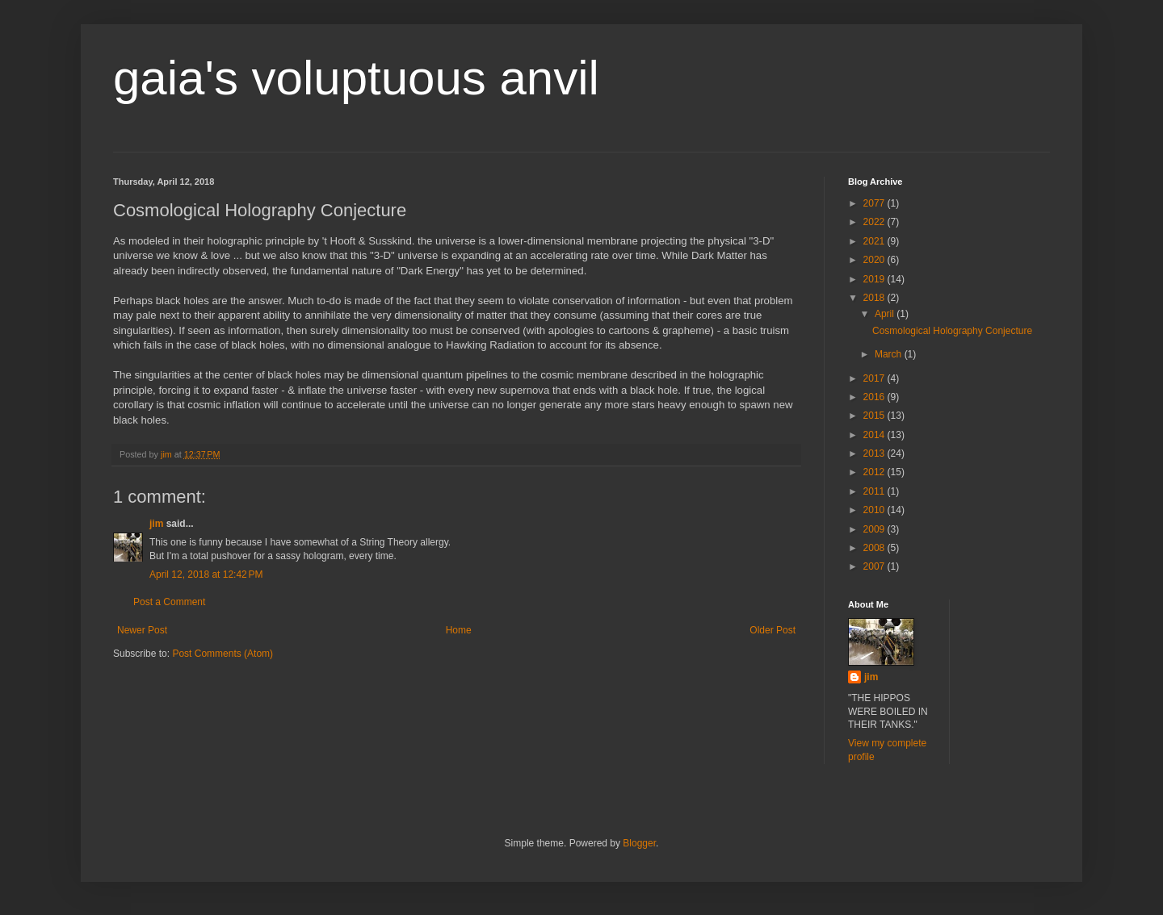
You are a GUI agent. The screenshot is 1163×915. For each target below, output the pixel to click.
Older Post (772, 630)
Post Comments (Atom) (222, 653)
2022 (875, 222)
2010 (875, 510)
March (890, 354)
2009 (875, 529)
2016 (875, 397)
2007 (875, 566)
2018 (875, 297)
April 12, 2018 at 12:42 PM (205, 574)
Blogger (639, 843)
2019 (875, 279)
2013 (875, 453)
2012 (875, 472)
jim (156, 523)
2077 (875, 203)
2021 (875, 241)
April (885, 314)
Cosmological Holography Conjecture (952, 330)
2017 (875, 378)
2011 (875, 491)
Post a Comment (169, 602)
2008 (875, 548)
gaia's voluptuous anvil (356, 78)
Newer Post (142, 630)
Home (459, 630)
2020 (875, 259)
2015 (875, 415)
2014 (875, 435)
